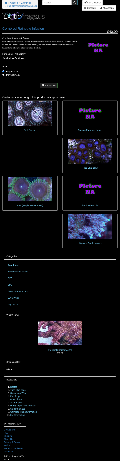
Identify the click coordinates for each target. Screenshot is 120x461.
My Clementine (17, 415)
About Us (8, 439)
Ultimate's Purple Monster (90, 243)
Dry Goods (13, 304)
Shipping (8, 436)
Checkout (90, 8)
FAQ (6, 433)
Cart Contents (92, 2)
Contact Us (9, 429)
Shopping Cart (13, 362)
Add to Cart (49, 85)
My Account (107, 8)
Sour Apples (16, 402)
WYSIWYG (13, 298)
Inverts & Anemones (18, 291)
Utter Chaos (16, 399)
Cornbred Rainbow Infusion (23, 412)
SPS (10, 278)
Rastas (13, 387)
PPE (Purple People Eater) (30, 205)
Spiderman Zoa (17, 409)
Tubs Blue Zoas (90, 168)
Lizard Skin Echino (90, 205)
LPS (10, 285)
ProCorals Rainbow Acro (60, 350)
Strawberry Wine (18, 393)
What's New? (12, 315)
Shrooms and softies (18, 271)
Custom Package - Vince (90, 130)
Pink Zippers (30, 130)
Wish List (8, 451)
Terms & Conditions (13, 448)
